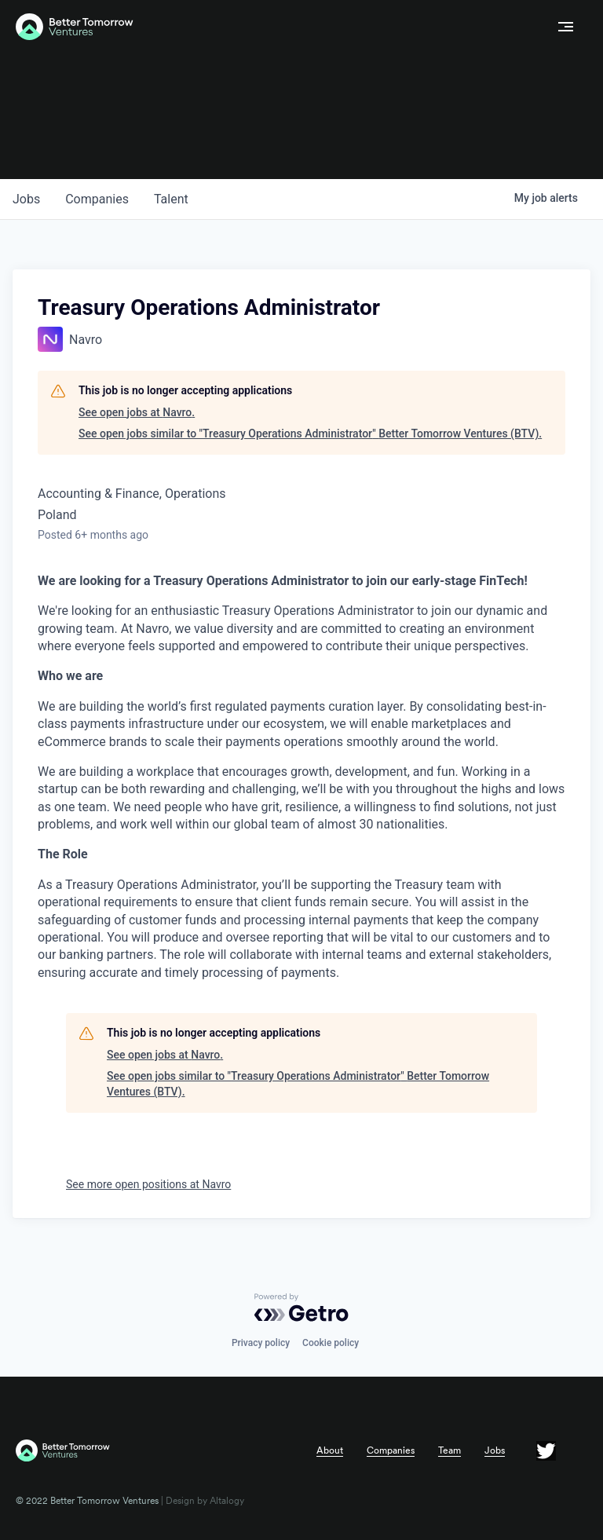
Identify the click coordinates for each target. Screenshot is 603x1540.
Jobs (494, 1450)
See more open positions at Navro (148, 1184)
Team (449, 1450)
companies (97, 199)
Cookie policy (330, 1342)
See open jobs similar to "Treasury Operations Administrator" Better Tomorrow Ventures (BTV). (310, 433)
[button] (565, 27)
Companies (391, 1450)
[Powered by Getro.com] (301, 1307)
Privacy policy (261, 1342)
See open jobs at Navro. (137, 412)
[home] (280, 27)
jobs (26, 199)
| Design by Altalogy (201, 1500)
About (329, 1450)
